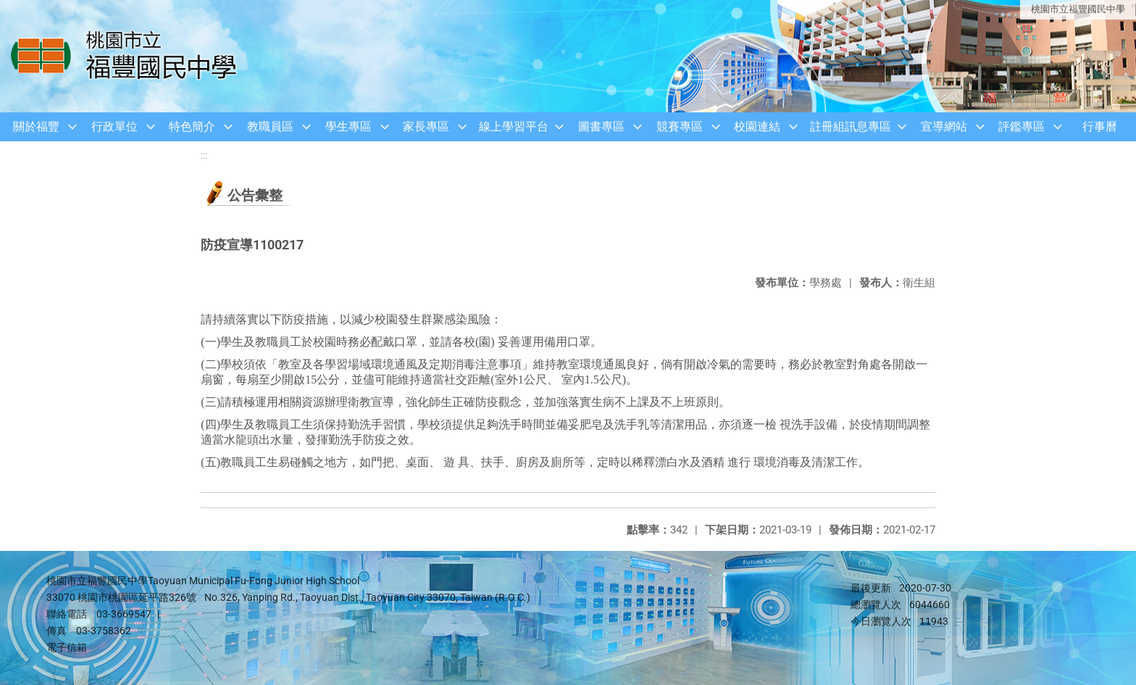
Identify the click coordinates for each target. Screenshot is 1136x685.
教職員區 (270, 126)
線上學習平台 (513, 126)
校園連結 (757, 126)
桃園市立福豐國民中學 (1078, 9)
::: (204, 155)
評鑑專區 (1021, 126)
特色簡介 (192, 126)
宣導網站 (944, 126)
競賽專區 (679, 126)
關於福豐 (36, 126)
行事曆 (1099, 126)
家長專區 (426, 126)
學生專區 (348, 126)
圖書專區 (601, 126)
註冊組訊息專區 (850, 126)
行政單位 (114, 126)
